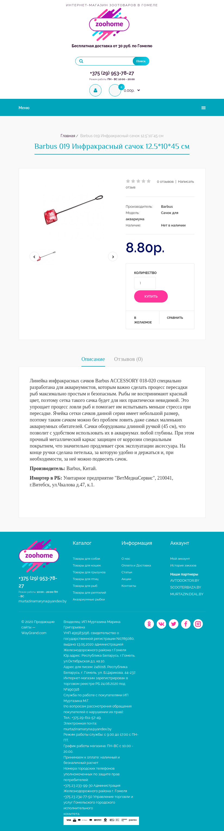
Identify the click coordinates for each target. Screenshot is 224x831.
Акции (126, 579)
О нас (126, 559)
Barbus (167, 206)
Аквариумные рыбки (89, 599)
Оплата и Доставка (136, 565)
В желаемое (143, 320)
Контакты (129, 586)
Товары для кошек (87, 565)
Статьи (127, 572)
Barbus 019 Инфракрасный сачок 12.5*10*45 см (121, 136)
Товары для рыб (85, 586)
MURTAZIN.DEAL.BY (186, 594)
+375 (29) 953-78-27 (112, 73)
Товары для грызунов (89, 572)
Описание (93, 359)
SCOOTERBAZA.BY (185, 587)
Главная (68, 136)
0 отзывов (165, 182)
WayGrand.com (33, 633)
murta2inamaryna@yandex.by (43, 601)
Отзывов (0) (128, 359)
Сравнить (175, 318)
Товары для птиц (85, 579)
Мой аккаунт (180, 559)
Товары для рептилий (89, 592)
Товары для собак (86, 559)
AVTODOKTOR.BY (184, 580)
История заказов (183, 565)
